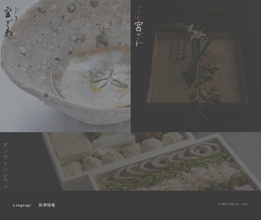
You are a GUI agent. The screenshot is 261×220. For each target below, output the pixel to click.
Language (22, 205)
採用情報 (47, 205)
